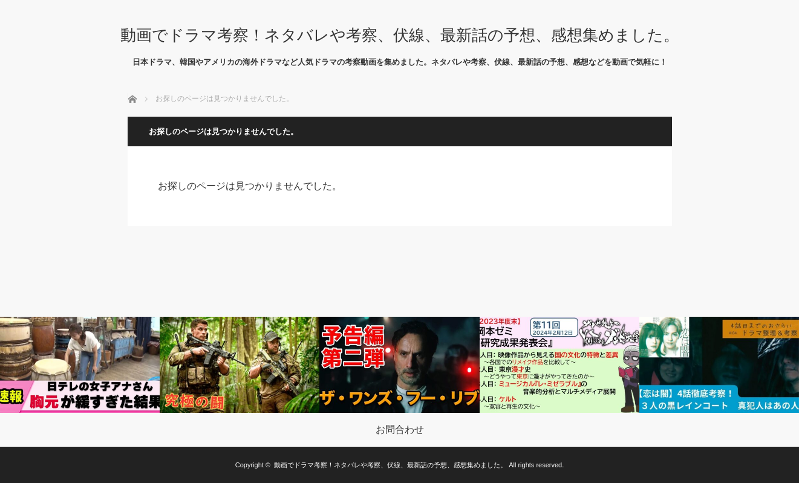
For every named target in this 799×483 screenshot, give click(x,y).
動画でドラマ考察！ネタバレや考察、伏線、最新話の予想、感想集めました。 (399, 35)
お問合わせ (400, 430)
